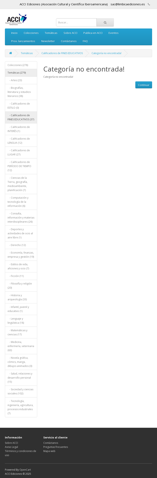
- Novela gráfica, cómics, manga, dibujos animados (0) (20, 362)
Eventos (114, 33)
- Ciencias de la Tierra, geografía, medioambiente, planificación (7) (18, 184)
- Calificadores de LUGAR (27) (19, 152)
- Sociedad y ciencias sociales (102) (20, 391)
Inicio (14, 33)
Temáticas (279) (17, 72)
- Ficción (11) (16, 276)
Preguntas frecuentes (55, 447)
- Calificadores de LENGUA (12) (19, 141)
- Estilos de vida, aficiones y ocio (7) (18, 266)
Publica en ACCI (92, 33)
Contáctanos (69, 41)
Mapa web (49, 451)
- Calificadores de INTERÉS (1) (19, 129)
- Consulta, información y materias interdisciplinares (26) (21, 217)
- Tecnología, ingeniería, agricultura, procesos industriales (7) (20, 407)
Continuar (143, 85)
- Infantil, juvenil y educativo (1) (18, 309)
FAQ (85, 41)
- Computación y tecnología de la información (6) (18, 202)
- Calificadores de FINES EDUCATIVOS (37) (21, 117)
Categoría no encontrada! (106, 53)
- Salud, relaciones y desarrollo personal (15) (20, 378)
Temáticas (51, 33)
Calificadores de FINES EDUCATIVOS (62, 53)
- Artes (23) (15, 80)
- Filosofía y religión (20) (20, 285)
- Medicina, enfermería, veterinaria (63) (21, 346)
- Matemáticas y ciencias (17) (17, 332)
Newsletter (48, 41)
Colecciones (31, 33)
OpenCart (25, 469)
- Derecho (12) (17, 245)
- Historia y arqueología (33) (17, 297)
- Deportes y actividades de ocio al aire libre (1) (20, 233)
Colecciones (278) (18, 65)
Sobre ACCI (70, 33)
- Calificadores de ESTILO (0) (19, 105)
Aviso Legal (11, 447)
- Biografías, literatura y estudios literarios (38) (19, 92)
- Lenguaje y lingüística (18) (16, 320)
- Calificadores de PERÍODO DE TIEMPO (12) (19, 166)
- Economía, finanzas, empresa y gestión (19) (21, 254)
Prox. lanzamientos (23, 41)
